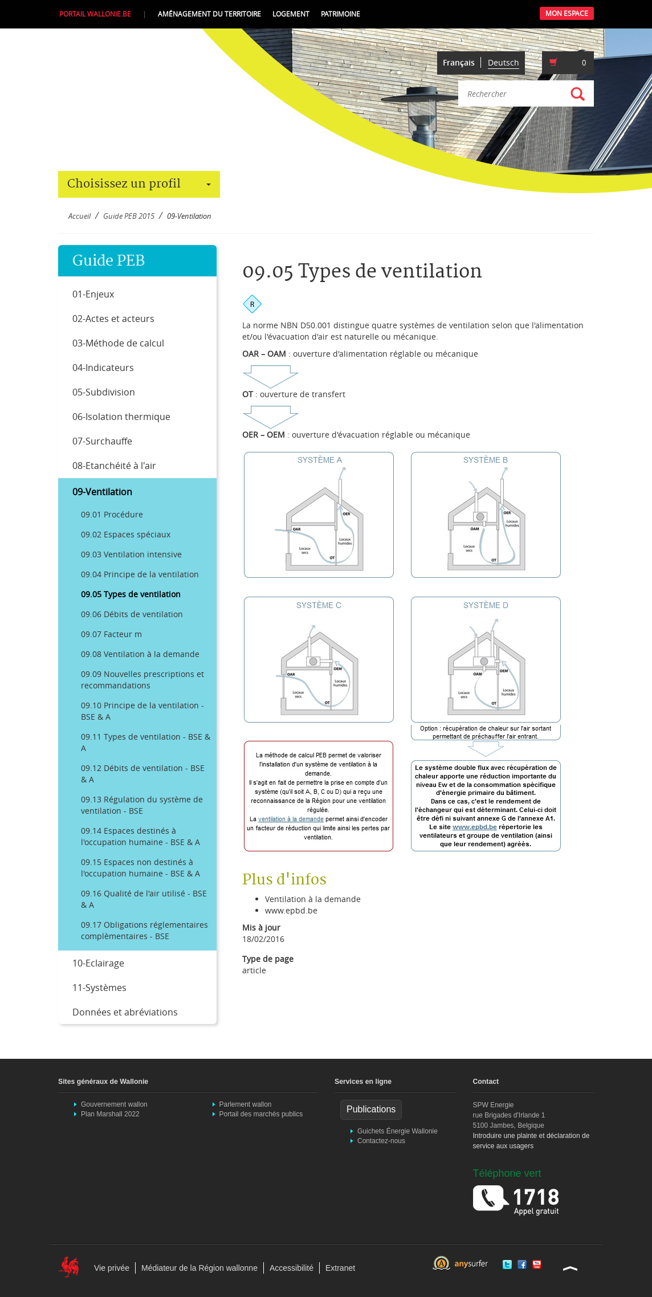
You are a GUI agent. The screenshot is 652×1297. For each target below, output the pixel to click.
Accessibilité (291, 1267)
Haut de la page (570, 1268)
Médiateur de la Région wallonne (199, 1267)
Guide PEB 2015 (128, 216)
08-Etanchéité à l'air (114, 465)
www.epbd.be (291, 910)
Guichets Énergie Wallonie (397, 1131)
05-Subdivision (103, 392)
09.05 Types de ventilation (131, 594)
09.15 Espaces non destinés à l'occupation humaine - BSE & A (140, 867)
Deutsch (503, 62)
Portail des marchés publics (261, 1114)
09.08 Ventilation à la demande (140, 653)
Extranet (340, 1267)
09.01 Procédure (112, 514)
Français (459, 62)
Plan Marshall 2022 (110, 1114)
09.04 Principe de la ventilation (140, 574)
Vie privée (111, 1267)
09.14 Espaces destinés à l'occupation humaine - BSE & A (140, 836)
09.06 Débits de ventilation (132, 614)
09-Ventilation (102, 492)
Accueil (79, 216)
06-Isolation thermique (121, 416)
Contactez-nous (381, 1141)
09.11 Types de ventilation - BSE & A (145, 742)
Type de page (268, 958)
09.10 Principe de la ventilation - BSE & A (142, 711)
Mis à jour (261, 927)
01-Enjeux (93, 294)
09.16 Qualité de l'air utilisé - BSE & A (144, 899)
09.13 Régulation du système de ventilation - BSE (142, 805)
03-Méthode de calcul (118, 343)
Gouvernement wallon (114, 1104)
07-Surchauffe (102, 441)
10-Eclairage (98, 963)
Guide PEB (108, 261)
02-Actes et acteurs (113, 318)
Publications (371, 1109)
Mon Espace (566, 13)
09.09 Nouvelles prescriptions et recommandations (142, 679)
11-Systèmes (99, 987)
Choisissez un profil (139, 184)
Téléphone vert (507, 1173)
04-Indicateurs (103, 367)
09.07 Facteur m (111, 634)
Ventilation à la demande (313, 899)
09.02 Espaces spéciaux (125, 534)
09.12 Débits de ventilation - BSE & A (143, 773)
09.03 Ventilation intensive (131, 554)
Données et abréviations (125, 1012)
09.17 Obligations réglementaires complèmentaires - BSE (144, 930)
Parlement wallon (245, 1104)
